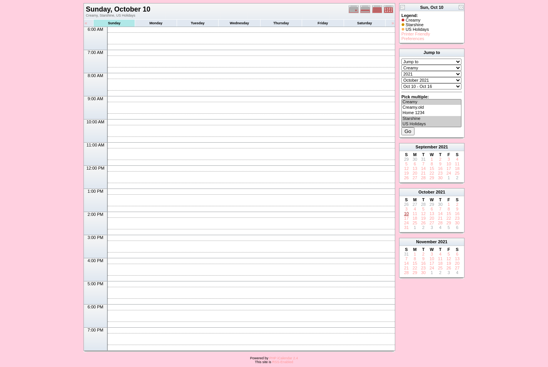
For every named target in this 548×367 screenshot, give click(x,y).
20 (415, 173)
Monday (155, 23)
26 (406, 177)
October (426, 192)
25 (457, 173)
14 (423, 168)
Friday (322, 23)
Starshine (431, 118)
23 (440, 173)
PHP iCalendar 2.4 (283, 358)
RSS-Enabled (282, 362)
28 (423, 177)
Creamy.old (431, 107)
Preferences (412, 38)
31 (406, 227)
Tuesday (198, 23)
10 (448, 164)
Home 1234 (431, 113)
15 (431, 168)
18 (457, 168)
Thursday (281, 23)
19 (406, 173)
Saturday (364, 23)
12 (406, 168)
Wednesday (239, 23)
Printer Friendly (415, 34)
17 (448, 168)
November (426, 241)
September (427, 147)
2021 (443, 147)
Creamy (431, 102)
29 (431, 177)
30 (440, 177)
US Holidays (431, 124)
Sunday (114, 23)
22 (431, 173)
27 (415, 177)
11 (457, 164)
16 (440, 168)
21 (423, 173)
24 (448, 173)
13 (415, 168)
